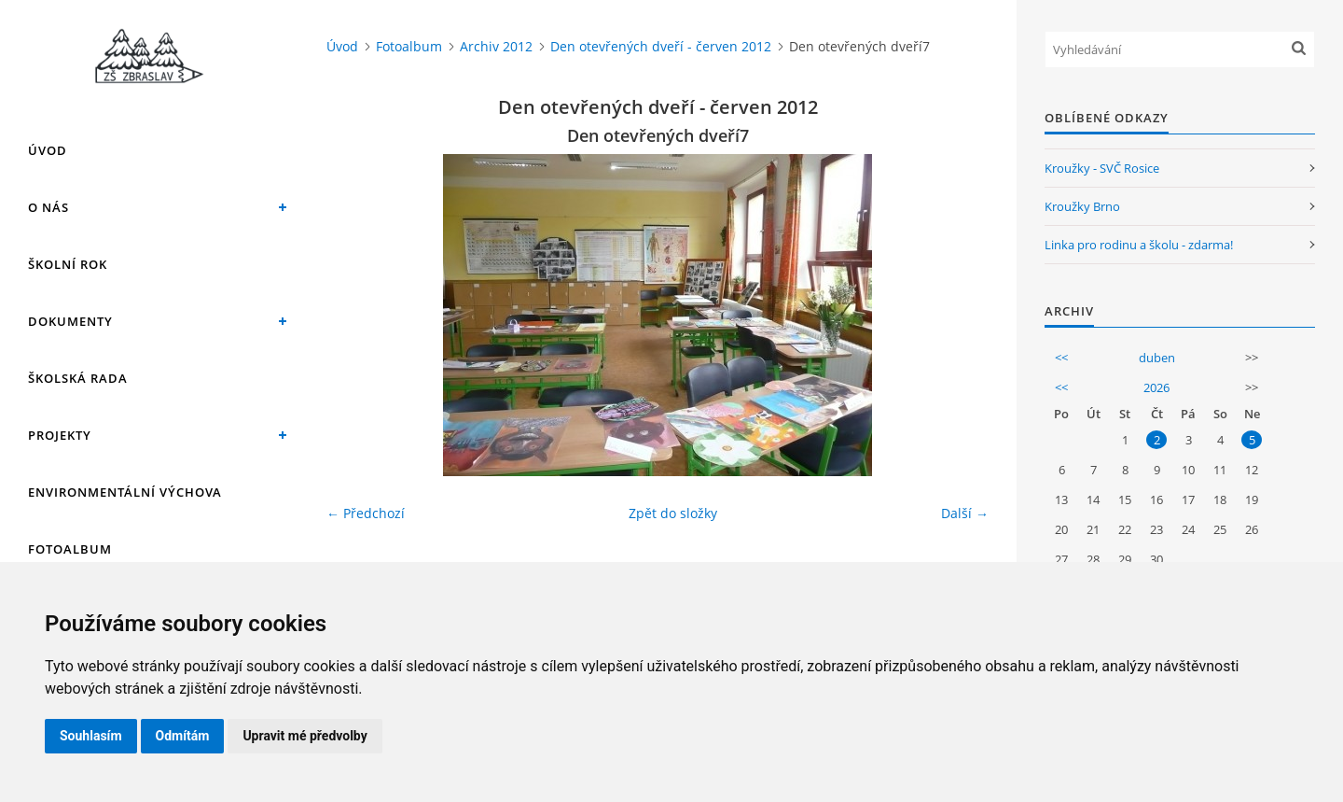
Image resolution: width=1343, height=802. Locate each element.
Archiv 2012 (496, 46)
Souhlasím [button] (91, 735)
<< (1061, 357)
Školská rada (78, 378)
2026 (1156, 387)
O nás (48, 207)
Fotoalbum (70, 549)
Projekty (59, 435)
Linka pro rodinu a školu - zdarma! (1139, 244)
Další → (965, 513)
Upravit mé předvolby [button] (304, 735)
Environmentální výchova (125, 492)
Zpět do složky (673, 513)
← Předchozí (365, 513)
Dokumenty (70, 321)
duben (1157, 357)
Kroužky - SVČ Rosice (1102, 168)
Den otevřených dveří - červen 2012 (660, 46)
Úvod (47, 150)
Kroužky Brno (1082, 206)
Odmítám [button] (183, 735)
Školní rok (67, 264)
